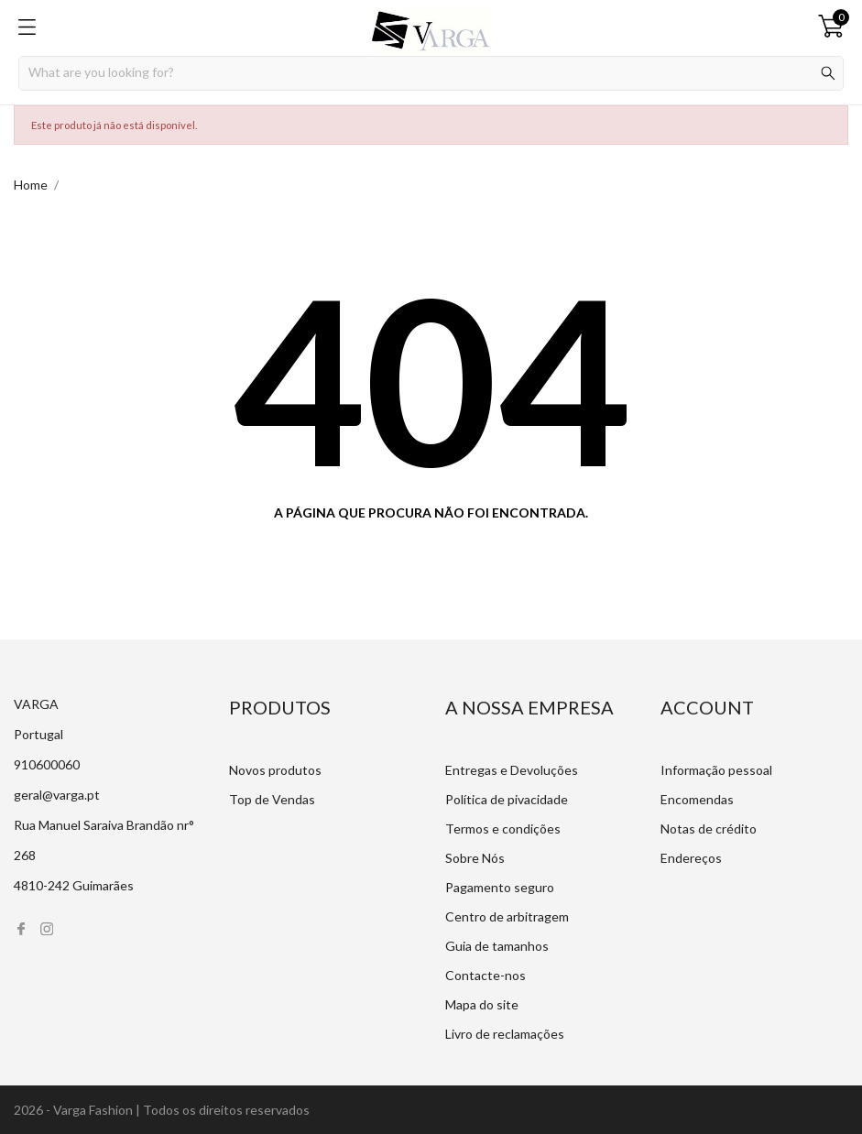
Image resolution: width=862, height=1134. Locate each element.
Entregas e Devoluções (511, 770)
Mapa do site (481, 1004)
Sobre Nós (475, 858)
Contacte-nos (485, 975)
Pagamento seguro (499, 887)
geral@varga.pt (57, 794)
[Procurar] (431, 73)
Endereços (691, 858)
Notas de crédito (708, 828)
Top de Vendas (272, 799)
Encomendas (697, 799)
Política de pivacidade (506, 799)
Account (707, 707)
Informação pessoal (716, 770)
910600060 (47, 764)
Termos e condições (503, 828)
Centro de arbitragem (507, 916)
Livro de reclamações (504, 1033)
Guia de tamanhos (497, 946)
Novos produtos (275, 770)
